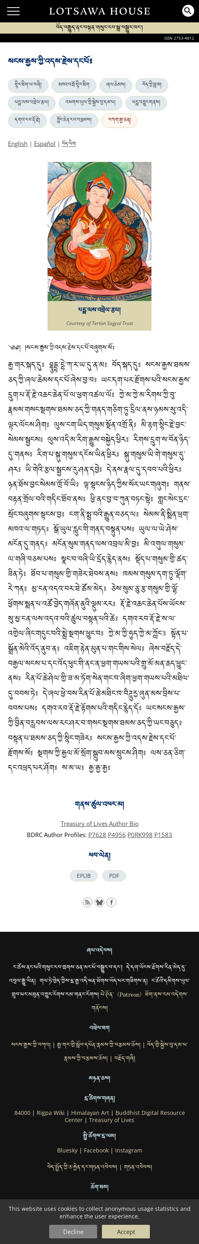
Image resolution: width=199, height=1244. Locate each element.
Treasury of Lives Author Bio (100, 823)
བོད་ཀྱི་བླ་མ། (151, 86)
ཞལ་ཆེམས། (115, 86)
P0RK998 (140, 835)
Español (45, 144)
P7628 (97, 835)
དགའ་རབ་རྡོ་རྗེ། (27, 121)
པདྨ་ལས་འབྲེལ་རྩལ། (32, 103)
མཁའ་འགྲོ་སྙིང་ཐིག (74, 86)
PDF (114, 875)
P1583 (163, 835)
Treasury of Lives (111, 1120)
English (18, 144)
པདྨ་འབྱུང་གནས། (146, 103)
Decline (73, 1232)
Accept (126, 1232)
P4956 (117, 835)
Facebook (96, 1150)
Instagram (128, 1150)
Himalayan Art (90, 1112)
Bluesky (67, 1150)
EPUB (84, 875)
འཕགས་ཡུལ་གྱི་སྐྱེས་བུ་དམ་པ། (90, 103)
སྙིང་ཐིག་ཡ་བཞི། (28, 86)
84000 (22, 1112)
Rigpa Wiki (51, 1112)
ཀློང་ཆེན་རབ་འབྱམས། (74, 121)
